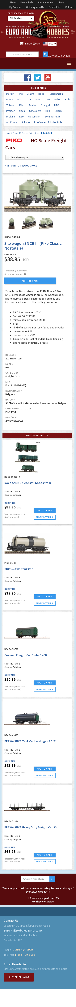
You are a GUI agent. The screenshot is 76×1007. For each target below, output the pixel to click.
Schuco (25, 122)
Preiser (10, 111)
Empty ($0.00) (32, 43)
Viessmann (34, 116)
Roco (41, 93)
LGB (29, 99)
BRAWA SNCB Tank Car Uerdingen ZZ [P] (30, 741)
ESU (21, 116)
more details (44, 517)
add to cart (30, 281)
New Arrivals (26, 2)
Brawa (30, 93)
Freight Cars (33, 133)
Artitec (33, 105)
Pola (67, 99)
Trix (21, 93)
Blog (61, 2)
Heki (47, 111)
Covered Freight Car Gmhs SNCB (25, 655)
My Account (15, 7)
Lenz (47, 99)
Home (8, 133)
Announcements (46, 2)
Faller (57, 99)
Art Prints (11, 122)
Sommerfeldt (52, 116)
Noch (22, 111)
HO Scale (23, 133)
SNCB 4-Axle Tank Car (18, 569)
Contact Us (54, 7)
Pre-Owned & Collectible (48, 122)
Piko (19, 99)
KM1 (38, 99)
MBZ (56, 105)
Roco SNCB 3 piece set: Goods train (27, 483)
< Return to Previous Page (21, 165)
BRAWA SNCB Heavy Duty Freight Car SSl (30, 827)
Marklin (10, 93)
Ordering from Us (35, 7)
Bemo (9, 99)
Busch (58, 111)
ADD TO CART (45, 510)
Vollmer (10, 105)
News (13, 2)
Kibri (21, 105)
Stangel (45, 105)
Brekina (10, 116)
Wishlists (69, 7)
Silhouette (35, 111)
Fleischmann (56, 93)
